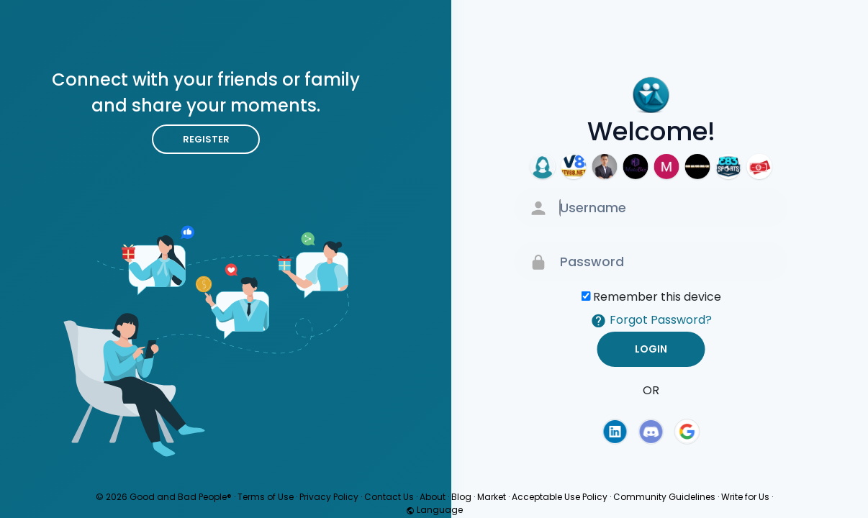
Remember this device (657, 296)
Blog (461, 497)
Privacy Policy (328, 497)
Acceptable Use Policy (559, 497)
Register (206, 139)
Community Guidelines (664, 497)
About (433, 497)
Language (434, 510)
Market (491, 497)
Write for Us (745, 497)
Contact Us (389, 497)
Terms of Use (266, 497)
